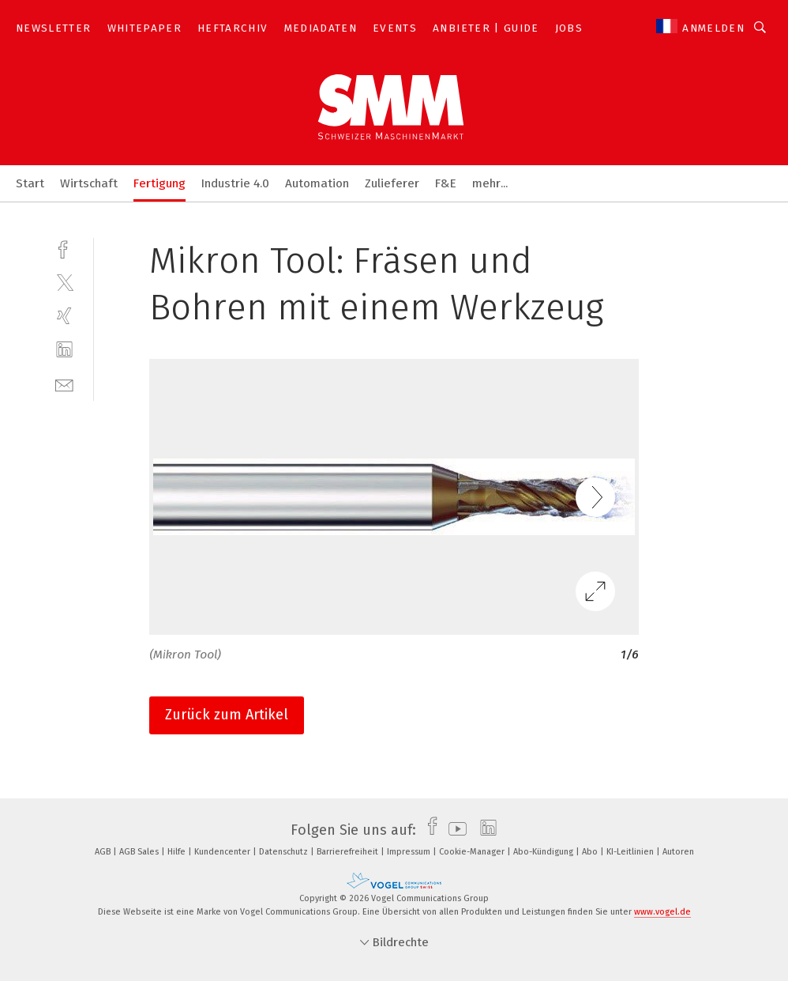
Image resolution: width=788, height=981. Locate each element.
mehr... (490, 183)
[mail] (64, 384)
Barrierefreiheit (349, 852)
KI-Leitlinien (631, 852)
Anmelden (713, 28)
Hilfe (177, 852)
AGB (104, 852)
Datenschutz (284, 852)
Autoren (678, 852)
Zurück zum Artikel (226, 714)
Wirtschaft (89, 183)
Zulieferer (392, 183)
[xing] (64, 316)
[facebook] (64, 248)
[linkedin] (64, 350)
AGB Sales (140, 852)
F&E (445, 183)
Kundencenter (223, 852)
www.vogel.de (662, 912)
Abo (591, 852)
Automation (317, 183)
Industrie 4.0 (235, 183)
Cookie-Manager (473, 852)
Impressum (410, 852)
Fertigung (159, 183)
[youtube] (454, 830)
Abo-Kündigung (544, 852)
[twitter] (64, 282)
